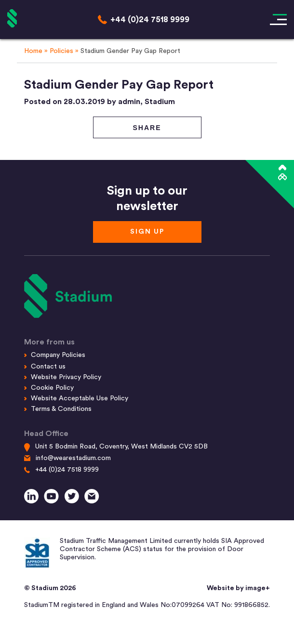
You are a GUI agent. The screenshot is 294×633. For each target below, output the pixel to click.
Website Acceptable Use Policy (79, 398)
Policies (61, 51)
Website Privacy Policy (66, 377)
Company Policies (58, 355)
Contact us (48, 366)
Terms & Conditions (61, 409)
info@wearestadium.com (73, 458)
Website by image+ (238, 588)
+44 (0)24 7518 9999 (67, 469)
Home (33, 51)
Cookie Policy (52, 387)
